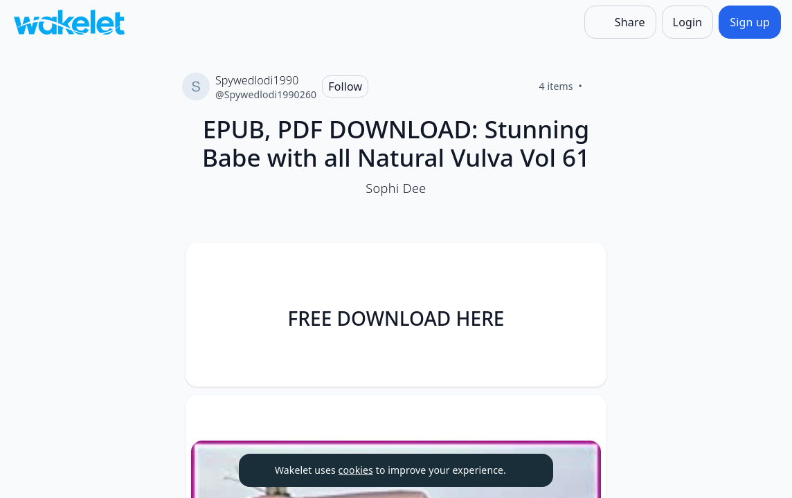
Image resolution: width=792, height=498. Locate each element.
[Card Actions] (584, 265)
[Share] (620, 22)
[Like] (599, 86)
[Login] (688, 22)
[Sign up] (750, 22)
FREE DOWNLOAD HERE (396, 318)
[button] (584, 266)
